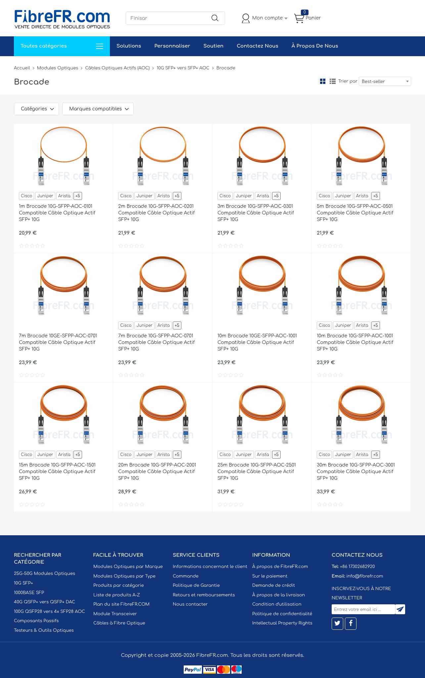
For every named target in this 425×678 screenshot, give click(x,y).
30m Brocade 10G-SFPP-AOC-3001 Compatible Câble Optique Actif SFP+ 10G (356, 472)
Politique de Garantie (196, 585)
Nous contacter (190, 604)
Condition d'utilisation (276, 604)
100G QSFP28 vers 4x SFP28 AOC (49, 611)
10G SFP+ (23, 583)
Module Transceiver (115, 614)
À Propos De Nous (315, 46)
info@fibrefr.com (364, 576)
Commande (186, 576)
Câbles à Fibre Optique (119, 623)
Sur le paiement (269, 576)
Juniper (45, 196)
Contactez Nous (257, 46)
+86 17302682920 (357, 566)
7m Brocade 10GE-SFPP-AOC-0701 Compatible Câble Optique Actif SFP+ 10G (58, 342)
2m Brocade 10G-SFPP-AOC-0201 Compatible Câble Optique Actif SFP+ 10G (156, 213)
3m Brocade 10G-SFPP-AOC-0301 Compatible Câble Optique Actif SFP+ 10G (255, 213)
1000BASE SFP (29, 592)
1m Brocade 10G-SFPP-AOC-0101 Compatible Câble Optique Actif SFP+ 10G (57, 213)
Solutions (129, 46)
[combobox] (385, 81)
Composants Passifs (36, 621)
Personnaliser (172, 46)
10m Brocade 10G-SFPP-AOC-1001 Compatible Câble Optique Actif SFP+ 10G (355, 342)
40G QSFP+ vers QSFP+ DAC (44, 602)
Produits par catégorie (118, 585)
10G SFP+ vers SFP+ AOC (183, 68)
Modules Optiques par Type (124, 576)
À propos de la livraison (278, 595)
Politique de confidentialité (282, 614)
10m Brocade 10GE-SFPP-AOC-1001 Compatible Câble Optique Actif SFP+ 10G (257, 342)
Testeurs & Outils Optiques (44, 630)
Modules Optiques (57, 68)
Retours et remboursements (204, 595)
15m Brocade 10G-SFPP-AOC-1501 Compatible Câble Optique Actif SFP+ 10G (57, 472)
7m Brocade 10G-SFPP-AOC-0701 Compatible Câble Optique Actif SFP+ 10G (156, 342)
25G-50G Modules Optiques (44, 573)
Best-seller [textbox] (373, 81)
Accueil (22, 68)
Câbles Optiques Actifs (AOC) (117, 68)
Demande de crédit (273, 585)
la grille (323, 81)
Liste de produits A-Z (116, 595)
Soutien (214, 46)
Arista (64, 196)
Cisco (26, 196)
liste (333, 81)
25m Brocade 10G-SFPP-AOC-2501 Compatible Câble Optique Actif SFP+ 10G (256, 472)
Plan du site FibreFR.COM (121, 604)
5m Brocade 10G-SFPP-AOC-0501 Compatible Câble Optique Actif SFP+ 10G (355, 213)
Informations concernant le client (210, 566)
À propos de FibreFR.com (280, 566)
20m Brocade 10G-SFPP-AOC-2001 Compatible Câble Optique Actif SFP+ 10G (157, 472)
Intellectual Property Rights (282, 623)
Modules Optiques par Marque (128, 566)
